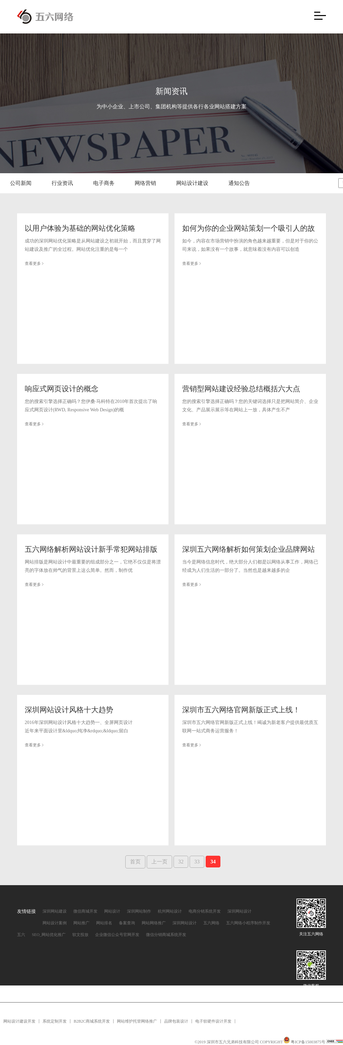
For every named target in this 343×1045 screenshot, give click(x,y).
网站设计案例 (55, 923)
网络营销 (145, 183)
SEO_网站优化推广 (49, 934)
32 (181, 861)
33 (197, 861)
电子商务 (104, 183)
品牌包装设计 (176, 1021)
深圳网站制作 (139, 911)
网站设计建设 (192, 183)
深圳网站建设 (55, 911)
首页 (135, 861)
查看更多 (34, 263)
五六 (21, 934)
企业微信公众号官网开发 (117, 934)
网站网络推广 (154, 923)
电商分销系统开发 (205, 911)
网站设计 (112, 911)
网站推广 (81, 923)
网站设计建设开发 (19, 1021)
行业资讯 (62, 183)
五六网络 (211, 923)
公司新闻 (20, 183)
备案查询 (127, 923)
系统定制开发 (55, 1021)
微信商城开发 (85, 911)
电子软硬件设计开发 (213, 1021)
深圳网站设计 (239, 911)
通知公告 (239, 183)
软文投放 (80, 934)
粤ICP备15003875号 (308, 1042)
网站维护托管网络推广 (137, 1021)
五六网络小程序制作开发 (248, 923)
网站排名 (104, 923)
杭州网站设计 (170, 911)
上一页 (159, 861)
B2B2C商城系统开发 (92, 1021)
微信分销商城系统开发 (166, 934)
